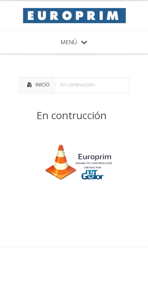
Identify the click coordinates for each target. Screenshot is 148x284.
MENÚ (73, 42)
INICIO (43, 84)
